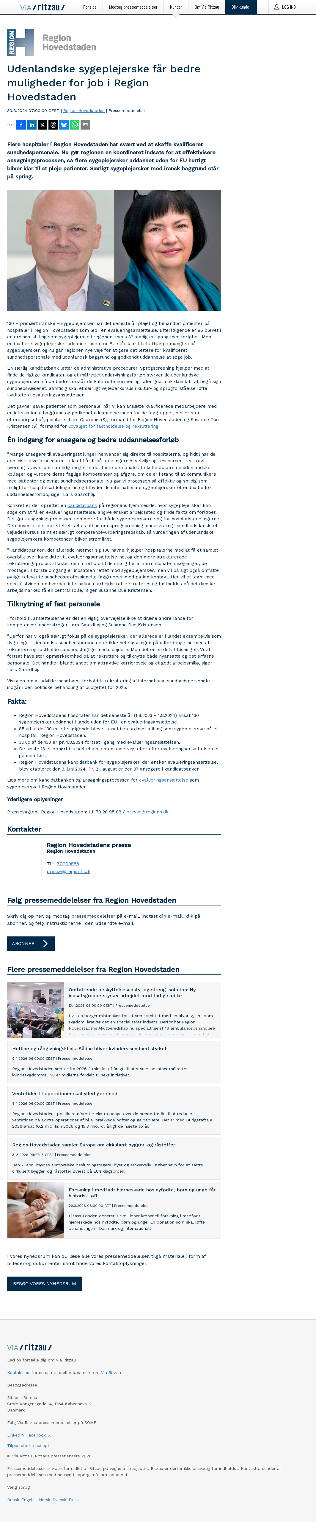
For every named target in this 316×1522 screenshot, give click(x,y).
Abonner (31, 943)
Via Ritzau (111, 1372)
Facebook (36, 1435)
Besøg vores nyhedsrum (44, 1283)
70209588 (68, 863)
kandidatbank (82, 505)
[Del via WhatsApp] (74, 125)
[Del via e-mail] (85, 125)
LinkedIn (15, 1435)
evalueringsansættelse (163, 780)
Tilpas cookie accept (28, 1445)
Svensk (59, 1499)
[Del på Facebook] (21, 125)
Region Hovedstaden (84, 110)
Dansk (13, 1499)
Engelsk (29, 1499)
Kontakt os (18, 1372)
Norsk (44, 1499)
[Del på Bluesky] (64, 125)
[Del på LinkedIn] (32, 125)
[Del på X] (42, 125)
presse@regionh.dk (147, 812)
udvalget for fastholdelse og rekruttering (113, 426)
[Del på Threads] (53, 125)
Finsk (74, 1499)
